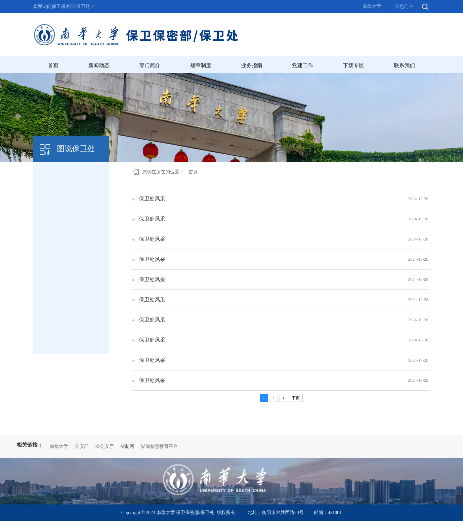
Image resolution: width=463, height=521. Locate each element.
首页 (53, 65)
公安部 (82, 446)
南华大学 (371, 6)
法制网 (127, 446)
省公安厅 (104, 446)
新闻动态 (98, 65)
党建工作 (302, 65)
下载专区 (353, 65)
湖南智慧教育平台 (159, 446)
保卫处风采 (152, 198)
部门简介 (149, 65)
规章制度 (200, 65)
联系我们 (404, 65)
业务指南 (251, 65)
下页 (296, 398)
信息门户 (404, 6)
